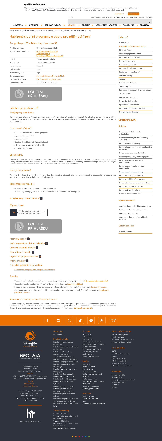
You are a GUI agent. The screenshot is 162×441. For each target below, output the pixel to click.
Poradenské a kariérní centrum (132, 68)
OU (11, 30)
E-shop (114, 356)
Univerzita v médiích (119, 382)
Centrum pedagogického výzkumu (133, 210)
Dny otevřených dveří (127, 65)
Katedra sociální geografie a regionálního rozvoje (34, 270)
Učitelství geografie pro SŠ (47, 51)
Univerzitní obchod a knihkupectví (65, 416)
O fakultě (35, 25)
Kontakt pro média (118, 375)
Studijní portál (132, 17)
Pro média (144, 25)
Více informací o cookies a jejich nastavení (106, 10)
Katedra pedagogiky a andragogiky (134, 157)
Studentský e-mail (88, 367)
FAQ (84, 401)
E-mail (123, 17)
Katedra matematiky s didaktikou (133, 153)
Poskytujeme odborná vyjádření (123, 380)
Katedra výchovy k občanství (131, 186)
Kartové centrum (59, 426)
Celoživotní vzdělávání (128, 97)
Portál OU (86, 364)
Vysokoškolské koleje (61, 421)
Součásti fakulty (55, 25)
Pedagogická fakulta (55, 30)
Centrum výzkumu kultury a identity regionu (133, 218)
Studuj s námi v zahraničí (129, 72)
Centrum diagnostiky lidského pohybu (135, 206)
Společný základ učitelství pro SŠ (49, 56)
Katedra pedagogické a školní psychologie (131, 161)
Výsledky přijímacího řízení (130, 54)
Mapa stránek (96, 17)
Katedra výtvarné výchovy (129, 190)
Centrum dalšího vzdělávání (130, 194)
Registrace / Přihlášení (90, 399)
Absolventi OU (125, 94)
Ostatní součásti (126, 226)
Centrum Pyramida (98, 287)
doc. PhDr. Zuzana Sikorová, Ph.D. (50, 76)
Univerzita (19, 25)
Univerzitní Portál (145, 17)
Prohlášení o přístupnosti (121, 353)
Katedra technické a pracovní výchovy (134, 183)
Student (87, 25)
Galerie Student (125, 232)
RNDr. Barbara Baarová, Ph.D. (48, 79)
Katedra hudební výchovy (129, 143)
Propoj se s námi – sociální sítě (132, 108)
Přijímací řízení (125, 50)
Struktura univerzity (29, 30)
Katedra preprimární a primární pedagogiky (132, 167)
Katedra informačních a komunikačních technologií (135, 148)
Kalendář (115, 387)
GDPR (114, 351)
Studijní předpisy (88, 384)
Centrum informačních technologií (65, 423)
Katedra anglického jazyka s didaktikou (130, 133)
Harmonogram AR (89, 371)
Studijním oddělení (75, 284)
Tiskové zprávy (117, 377)
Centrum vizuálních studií (129, 213)
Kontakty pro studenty (90, 389)
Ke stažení (115, 385)
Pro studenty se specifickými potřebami (135, 90)
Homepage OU (58, 334)
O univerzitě (17, 30)
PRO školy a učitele (118, 358)
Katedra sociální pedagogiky (131, 172)
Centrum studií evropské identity (65, 401)
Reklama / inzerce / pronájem (122, 366)
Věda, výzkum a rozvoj (108, 25)
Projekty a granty (118, 337)
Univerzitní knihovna (60, 413)
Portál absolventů (88, 396)
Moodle (117, 17)
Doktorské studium (127, 61)
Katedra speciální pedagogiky (131, 175)
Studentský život (125, 86)
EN (72, 17)
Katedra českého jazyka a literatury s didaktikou (133, 139)
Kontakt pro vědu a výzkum (121, 342)
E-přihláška (124, 43)
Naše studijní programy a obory (81, 30)
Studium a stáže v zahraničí (92, 374)
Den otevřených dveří (90, 352)
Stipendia (123, 79)
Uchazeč (74, 25)
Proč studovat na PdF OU (129, 57)
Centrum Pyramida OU (83, 308)
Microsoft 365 (107, 17)
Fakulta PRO (130, 25)
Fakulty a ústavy (42, 30)
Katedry (122, 126)
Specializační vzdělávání (129, 105)
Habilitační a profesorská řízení (123, 340)
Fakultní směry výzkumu (120, 335)
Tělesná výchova (43, 54)
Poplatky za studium (127, 83)
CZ (68, 17)
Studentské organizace (90, 386)
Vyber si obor (87, 337)
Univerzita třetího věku (128, 101)
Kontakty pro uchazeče (128, 112)
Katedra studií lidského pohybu (132, 179)
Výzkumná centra (127, 200)
